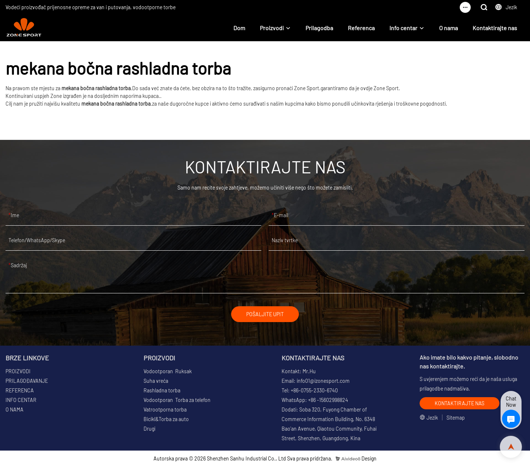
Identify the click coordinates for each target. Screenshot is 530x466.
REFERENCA (20, 390)
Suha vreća (156, 381)
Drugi (149, 429)
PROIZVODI (18, 371)
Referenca (361, 27)
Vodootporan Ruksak (168, 371)
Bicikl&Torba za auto (166, 419)
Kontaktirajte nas (495, 27)
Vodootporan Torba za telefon (177, 400)
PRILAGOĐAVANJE (27, 381)
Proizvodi (272, 27)
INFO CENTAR (21, 400)
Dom (239, 27)
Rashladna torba (162, 390)
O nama (448, 27)
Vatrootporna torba (165, 409)
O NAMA (15, 409)
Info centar (403, 27)
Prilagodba (319, 27)
